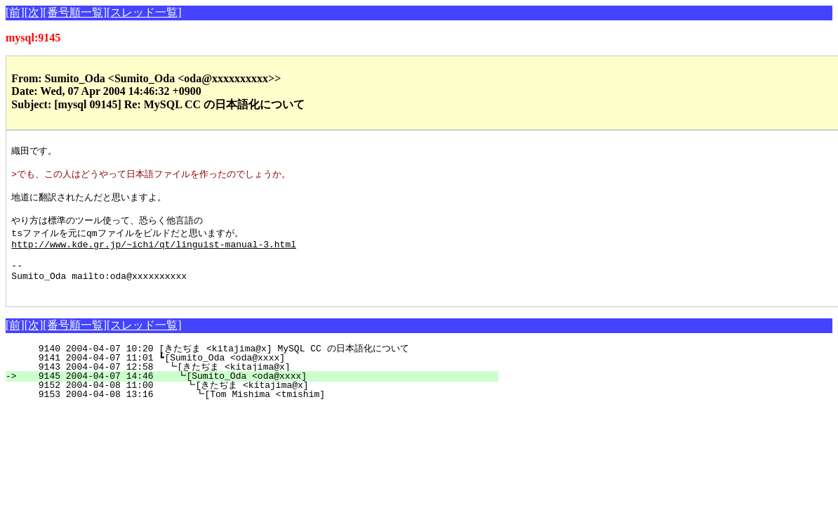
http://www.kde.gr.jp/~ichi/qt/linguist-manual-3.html (153, 255)
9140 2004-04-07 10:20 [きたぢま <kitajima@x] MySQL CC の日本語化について (251, 369)
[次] (34, 12)
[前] (15, 12)
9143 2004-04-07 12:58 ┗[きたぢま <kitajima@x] (255, 387)
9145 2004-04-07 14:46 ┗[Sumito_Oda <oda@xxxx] (258, 396)
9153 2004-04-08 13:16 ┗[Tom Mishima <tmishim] (256, 414)
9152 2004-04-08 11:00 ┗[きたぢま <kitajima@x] (253, 405)
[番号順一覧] (75, 12)
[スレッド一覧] (144, 12)
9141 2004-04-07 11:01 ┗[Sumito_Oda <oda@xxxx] (260, 378)
